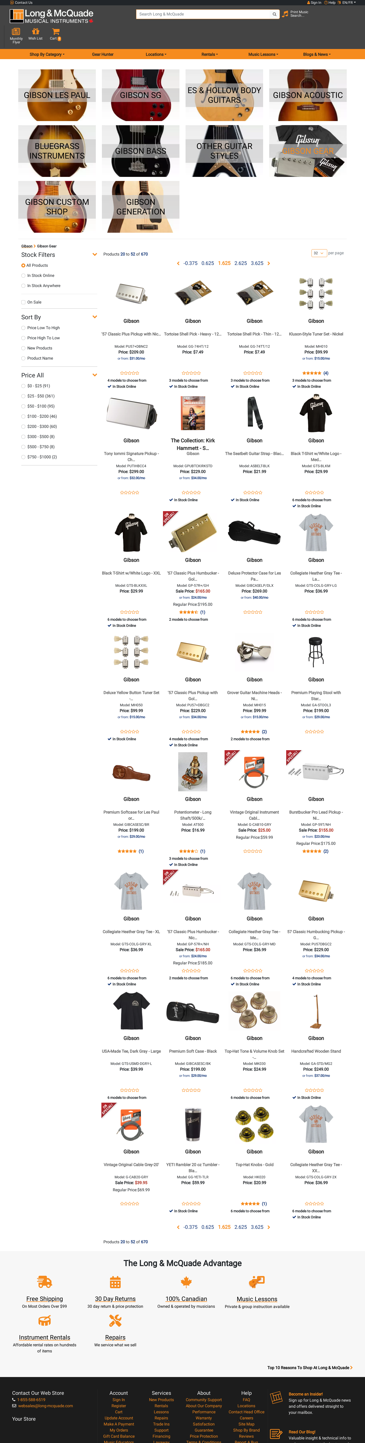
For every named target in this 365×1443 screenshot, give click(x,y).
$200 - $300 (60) (39, 408)
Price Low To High (40, 309)
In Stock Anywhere (40, 267)
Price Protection (204, 1379)
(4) (325, 355)
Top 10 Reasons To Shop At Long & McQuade (310, 1310)
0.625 (208, 245)
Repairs (161, 1360)
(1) (202, 594)
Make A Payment (119, 1366)
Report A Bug (246, 1385)
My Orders (119, 1372)
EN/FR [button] (345, 3)
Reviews (246, 1379)
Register (119, 1348)
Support (161, 1372)
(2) (264, 714)
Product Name (37, 340)
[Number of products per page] (319, 235)
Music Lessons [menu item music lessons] (261, 36)
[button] (352, 18)
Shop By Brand (246, 1372)
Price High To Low (40, 319)
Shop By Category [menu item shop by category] (46, 36)
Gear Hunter (102, 36)
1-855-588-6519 (28, 1342)
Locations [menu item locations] (154, 36)
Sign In (119, 1342)
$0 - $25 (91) (35, 367)
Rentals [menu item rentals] (208, 36)
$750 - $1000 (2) (39, 439)
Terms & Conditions (203, 1385)
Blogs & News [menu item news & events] (315, 36)
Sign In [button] (314, 3)
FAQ (246, 1342)
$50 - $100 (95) (38, 388)
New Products (36, 330)
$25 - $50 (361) (38, 378)
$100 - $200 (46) (39, 398)
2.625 (240, 245)
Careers (246, 1360)
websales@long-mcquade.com (42, 1348)
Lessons (161, 1354)
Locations (246, 1348)
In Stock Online (37, 257)
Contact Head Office (246, 1354)
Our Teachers (204, 1403)
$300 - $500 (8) (38, 418)
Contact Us (21, 3)
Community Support (204, 1342)
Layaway (161, 1385)
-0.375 (190, 245)
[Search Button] (261, 18)
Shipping (161, 1391)
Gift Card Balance (119, 1379)
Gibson (26, 228)
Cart (118, 1354)
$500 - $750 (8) (38, 428)
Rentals (161, 1348)
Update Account (119, 1360)
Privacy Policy (203, 1391)
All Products (34, 247)
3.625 (257, 245)
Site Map (246, 1366)
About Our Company (204, 1348)
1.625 (224, 245)
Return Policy (204, 1397)
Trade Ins (161, 1366)
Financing (161, 1379)
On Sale (31, 284)
